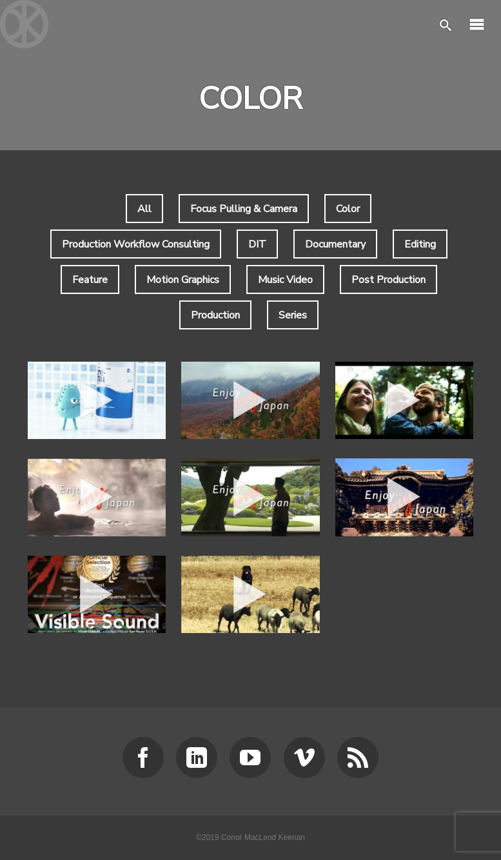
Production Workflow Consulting (136, 244)
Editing (420, 244)
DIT (257, 244)
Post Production (388, 280)
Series (293, 315)
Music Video (285, 280)
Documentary (335, 244)
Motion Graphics (182, 280)
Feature (90, 280)
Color (348, 209)
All (144, 209)
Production (215, 315)
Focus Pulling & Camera (243, 209)
